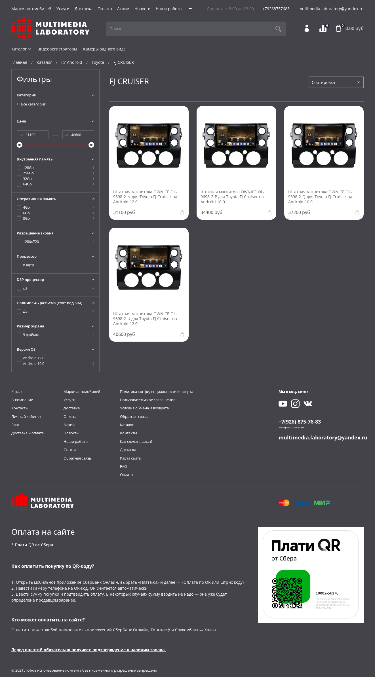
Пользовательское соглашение (147, 399)
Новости (142, 8)
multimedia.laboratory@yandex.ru (331, 8)
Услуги (62, 8)
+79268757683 (276, 8)
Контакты (19, 408)
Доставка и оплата (27, 433)
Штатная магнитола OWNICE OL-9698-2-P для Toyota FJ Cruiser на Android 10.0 (232, 196)
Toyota (98, 62)
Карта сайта (130, 458)
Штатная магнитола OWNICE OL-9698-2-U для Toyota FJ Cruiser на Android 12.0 (145, 318)
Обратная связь (77, 458)
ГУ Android (71, 62)
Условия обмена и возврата (144, 408)
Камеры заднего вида (104, 49)
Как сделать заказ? (136, 441)
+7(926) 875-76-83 (300, 421)
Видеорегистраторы (57, 49)
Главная (19, 62)
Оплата (105, 8)
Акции (123, 8)
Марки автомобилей (31, 8)
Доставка (83, 8)
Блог (15, 424)
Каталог (21, 49)
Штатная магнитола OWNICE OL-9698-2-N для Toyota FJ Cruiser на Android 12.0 (145, 196)
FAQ (123, 466)
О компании (22, 399)
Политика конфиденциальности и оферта (156, 391)
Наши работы (169, 8)
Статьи (70, 449)
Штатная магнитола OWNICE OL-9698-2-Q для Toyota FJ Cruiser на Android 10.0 (320, 196)
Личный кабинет (26, 416)
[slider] (19, 145)
